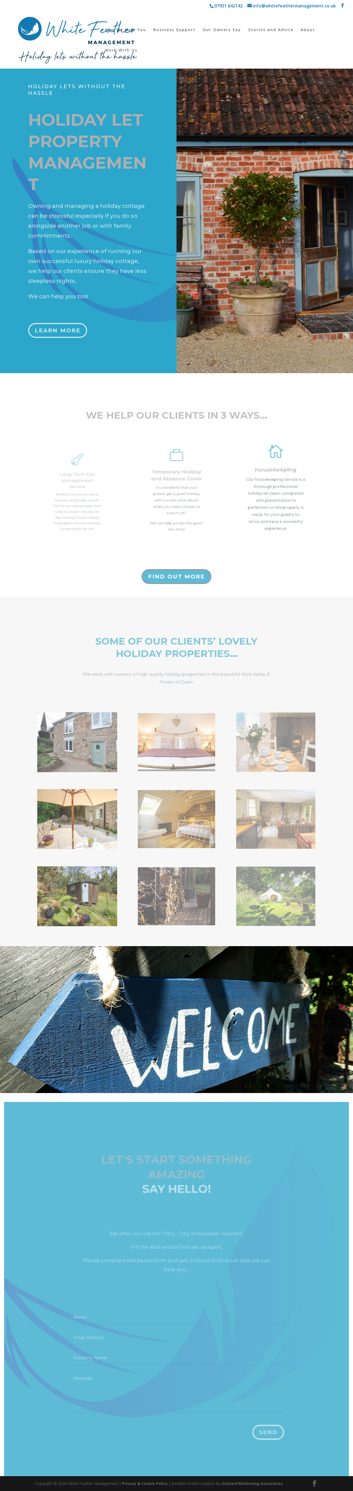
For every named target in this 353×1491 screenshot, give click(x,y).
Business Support (174, 30)
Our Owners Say (222, 30)
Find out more (176, 576)
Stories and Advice (270, 30)
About (308, 30)
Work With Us (121, 50)
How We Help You (125, 30)
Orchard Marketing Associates (252, 1483)
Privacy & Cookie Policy (145, 1483)
